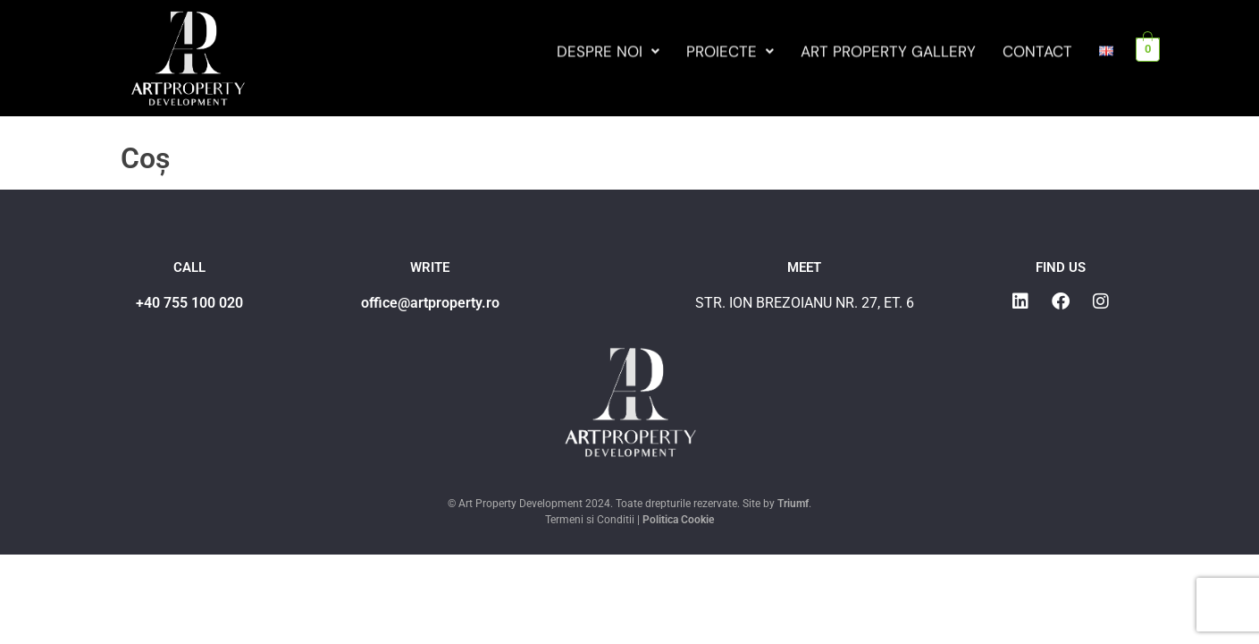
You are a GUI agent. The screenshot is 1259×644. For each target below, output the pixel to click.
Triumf (793, 503)
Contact (1037, 54)
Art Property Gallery (888, 54)
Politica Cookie (678, 519)
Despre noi (608, 54)
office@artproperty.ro (430, 302)
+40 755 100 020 (189, 302)
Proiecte (730, 54)
